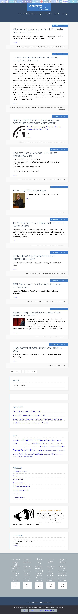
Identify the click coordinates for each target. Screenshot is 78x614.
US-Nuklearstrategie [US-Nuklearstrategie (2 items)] (56, 454)
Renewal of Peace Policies (39, 46)
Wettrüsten (63, 273)
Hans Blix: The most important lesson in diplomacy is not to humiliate (30, 422)
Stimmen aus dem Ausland (20, 471)
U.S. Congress (61, 107)
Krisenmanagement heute (53, 273)
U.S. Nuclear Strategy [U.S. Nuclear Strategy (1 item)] (29, 453)
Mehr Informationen (47, 611)
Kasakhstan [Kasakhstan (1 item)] (48, 443)
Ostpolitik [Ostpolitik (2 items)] (39, 450)
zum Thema (15, 585)
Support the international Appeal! (49, 510)
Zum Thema (62, 585)
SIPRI (64, 179)
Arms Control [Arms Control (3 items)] (17, 440)
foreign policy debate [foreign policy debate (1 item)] (28, 443)
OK (25, 611)
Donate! (16, 545)
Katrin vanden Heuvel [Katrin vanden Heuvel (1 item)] (54, 443)
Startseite (2, 1)
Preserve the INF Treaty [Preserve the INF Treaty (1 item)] (56, 450)
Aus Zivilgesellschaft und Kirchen (21, 486)
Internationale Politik (18, 479)
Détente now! (35, 5)
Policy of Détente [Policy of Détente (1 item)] (45, 450)
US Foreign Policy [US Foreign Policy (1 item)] (20, 456)
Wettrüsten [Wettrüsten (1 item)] (25, 456)
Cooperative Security (59, 179)
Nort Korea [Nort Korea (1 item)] (48, 446)
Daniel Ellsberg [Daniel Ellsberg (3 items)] (46, 440)
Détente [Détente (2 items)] (15, 443)
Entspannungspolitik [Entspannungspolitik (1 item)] (21, 443)
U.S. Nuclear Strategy (53, 142)
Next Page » (33, 371)
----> (40, 524)
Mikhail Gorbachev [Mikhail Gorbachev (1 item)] (32, 446)
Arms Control (54, 245)
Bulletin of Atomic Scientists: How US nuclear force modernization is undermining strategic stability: (36, 121)
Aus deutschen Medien (19, 482)
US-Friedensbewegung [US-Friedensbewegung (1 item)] (47, 453)
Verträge (15, 475)
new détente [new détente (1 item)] (38, 446)
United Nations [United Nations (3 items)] (38, 454)
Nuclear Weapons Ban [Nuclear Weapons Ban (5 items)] (23, 449)
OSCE (53, 365)
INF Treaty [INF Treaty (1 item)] (44, 443)
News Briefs (21, 107)
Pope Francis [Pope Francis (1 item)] (50, 450)
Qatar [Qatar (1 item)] (62, 450)
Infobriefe (15, 493)
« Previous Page (14, 371)
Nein (33, 611)
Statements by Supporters (60, 337)
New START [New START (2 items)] (43, 446)
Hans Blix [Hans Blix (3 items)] (39, 443)
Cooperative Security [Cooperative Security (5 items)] (31, 439)
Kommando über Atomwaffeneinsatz (44, 107)
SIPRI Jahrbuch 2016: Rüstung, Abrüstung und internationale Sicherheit (34, 257)
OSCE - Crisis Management (60, 365)
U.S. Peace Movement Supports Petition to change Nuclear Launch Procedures (36, 59)
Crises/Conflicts (26, 142)
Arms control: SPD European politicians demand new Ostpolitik (29, 415)
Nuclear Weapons (31, 46)
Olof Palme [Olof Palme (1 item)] (35, 450)
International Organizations (34, 179)
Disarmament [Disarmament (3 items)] (56, 440)
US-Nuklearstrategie (61, 46)
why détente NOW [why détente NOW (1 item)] (30, 456)
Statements (63, 212)
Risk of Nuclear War (53, 46)
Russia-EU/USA (43, 245)
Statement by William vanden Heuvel (29, 190)
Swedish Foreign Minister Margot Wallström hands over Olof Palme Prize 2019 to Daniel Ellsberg (37, 419)
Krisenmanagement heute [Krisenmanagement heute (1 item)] (24, 446)
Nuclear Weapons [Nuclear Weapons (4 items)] (57, 446)
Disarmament (24, 46)
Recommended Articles (19, 497)
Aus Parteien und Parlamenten (21, 490)
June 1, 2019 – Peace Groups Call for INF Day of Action (27, 411)
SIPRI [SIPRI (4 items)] (23, 453)
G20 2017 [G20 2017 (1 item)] (33, 443)
